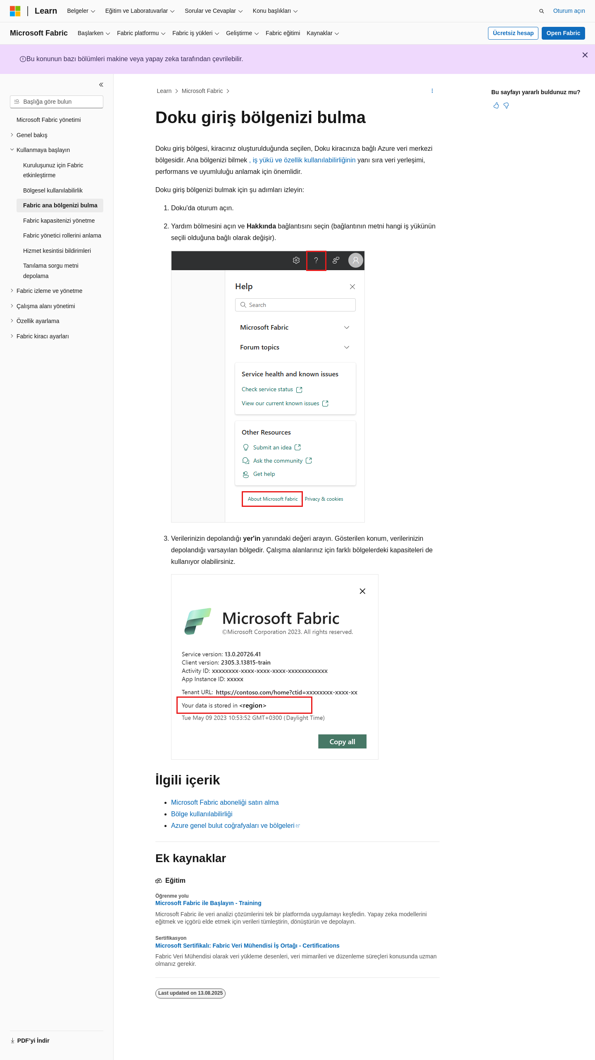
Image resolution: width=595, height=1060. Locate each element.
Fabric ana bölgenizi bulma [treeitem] (60, 205)
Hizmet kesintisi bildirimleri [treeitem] (57, 250)
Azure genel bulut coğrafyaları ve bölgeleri (233, 825)
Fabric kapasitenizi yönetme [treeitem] (59, 220)
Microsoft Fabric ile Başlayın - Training (208, 903)
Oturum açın (569, 10)
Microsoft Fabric (202, 91)
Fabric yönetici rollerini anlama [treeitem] (62, 235)
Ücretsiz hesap (513, 33)
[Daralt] (101, 84)
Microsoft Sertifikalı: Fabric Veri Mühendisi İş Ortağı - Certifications (247, 945)
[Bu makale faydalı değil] (506, 105)
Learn (164, 91)
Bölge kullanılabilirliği (202, 814)
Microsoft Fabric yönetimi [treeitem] (49, 119)
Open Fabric (564, 33)
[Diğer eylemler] (432, 91)
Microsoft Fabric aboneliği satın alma (225, 802)
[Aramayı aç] (541, 11)
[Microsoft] (15, 11)
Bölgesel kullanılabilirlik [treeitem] (53, 190)
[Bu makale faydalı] (496, 105)
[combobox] (56, 102)
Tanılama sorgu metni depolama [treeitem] (51, 270)
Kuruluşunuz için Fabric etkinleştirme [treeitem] (53, 170)
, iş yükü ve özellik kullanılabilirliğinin (302, 160)
